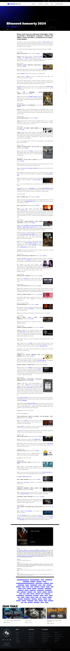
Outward (30, 367)
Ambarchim (29, 259)
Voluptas (41, 595)
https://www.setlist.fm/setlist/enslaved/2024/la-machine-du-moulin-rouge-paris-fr (32, 550)
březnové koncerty (40, 590)
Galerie (46, 3)
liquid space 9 (45, 632)
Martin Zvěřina (40, 588)
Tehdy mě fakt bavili (46, 472)
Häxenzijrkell (24, 400)
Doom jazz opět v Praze (26, 476)
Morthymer (57, 638)
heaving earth (45, 638)
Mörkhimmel (30, 602)
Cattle (22, 426)
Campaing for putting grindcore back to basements (25, 583)
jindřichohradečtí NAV (30, 201)
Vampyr (24, 588)
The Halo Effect (30, 600)
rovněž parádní (23, 247)
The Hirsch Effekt (48, 588)
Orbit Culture (50, 443)
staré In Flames (37, 179)
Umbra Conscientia (24, 397)
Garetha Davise (28, 57)
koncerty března (48, 590)
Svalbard (27, 597)
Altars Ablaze (45, 640)
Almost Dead (51, 600)
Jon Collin (49, 597)
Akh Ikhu (19, 588)
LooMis (50, 649)
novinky (17, 632)
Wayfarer (32, 597)
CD (20, 430)
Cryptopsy (23, 73)
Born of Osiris (46, 583)
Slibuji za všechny (33, 96)
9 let (37, 330)
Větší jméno (23, 258)
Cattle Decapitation (20, 595)
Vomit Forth (33, 581)
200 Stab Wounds (26, 581)
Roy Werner (34, 588)
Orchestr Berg (36, 602)
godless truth (58, 634)
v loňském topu (36, 439)
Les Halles (29, 588)
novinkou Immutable (33, 168)
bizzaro (47, 649)
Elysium (56, 632)
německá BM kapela (31, 403)
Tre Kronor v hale (24, 168)
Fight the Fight (20, 590)
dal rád (25, 420)
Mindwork (57, 640)
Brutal (31, 343)
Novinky (34, 3)
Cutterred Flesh (45, 634)
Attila (37, 597)
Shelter (42, 602)
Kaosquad (26, 278)
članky (17, 634)
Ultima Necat (39, 581)
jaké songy (21, 519)
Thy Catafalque (23, 515)
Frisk (25, 602)
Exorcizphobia (31, 308)
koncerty (26, 590)
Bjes (18, 597)
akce (17, 636)
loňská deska (22, 331)
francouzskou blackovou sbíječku (28, 234)
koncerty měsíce (32, 590)
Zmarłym (44, 581)
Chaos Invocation (32, 244)
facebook (18, 640)
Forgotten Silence (59, 636)
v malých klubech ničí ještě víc (31, 242)
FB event (38, 53)
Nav (40, 597)
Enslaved (22, 597)
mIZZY (8, 29)
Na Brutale (40, 516)
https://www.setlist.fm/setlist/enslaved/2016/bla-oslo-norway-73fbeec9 (30, 556)
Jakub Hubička (39, 649)
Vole (22, 602)
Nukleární (27, 493)
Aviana (51, 583)
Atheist (27, 76)
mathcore (22, 209)
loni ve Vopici (29, 387)
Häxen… (27, 384)
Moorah (39, 368)
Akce (52, 3)
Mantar (36, 600)
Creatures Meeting (39, 583)
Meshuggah (31, 188)
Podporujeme (58, 3)
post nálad (26, 482)
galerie (17, 638)
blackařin (23, 493)
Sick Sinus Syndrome (41, 360)
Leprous (46, 602)
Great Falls (18, 600)
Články (40, 3)
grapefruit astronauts (47, 636)
